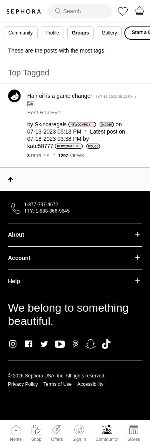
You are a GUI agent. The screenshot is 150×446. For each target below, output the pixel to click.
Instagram (13, 344)
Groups (80, 33)
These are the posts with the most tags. (57, 50)
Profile (52, 33)
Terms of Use (58, 384)
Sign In (79, 433)
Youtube (60, 345)
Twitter (44, 344)
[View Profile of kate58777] (40, 146)
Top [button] (10, 179)
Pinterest (75, 344)
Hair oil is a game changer (81, 96)
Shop (36, 439)
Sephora (23, 11)
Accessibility (90, 384)
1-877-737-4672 (41, 204)
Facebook (29, 344)
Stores (133, 439)
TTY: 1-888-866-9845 (47, 211)
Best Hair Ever (44, 112)
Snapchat (91, 344)
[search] (79, 11)
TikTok (106, 344)
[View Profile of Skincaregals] (51, 124)
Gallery (109, 33)
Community (107, 439)
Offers (57, 439)
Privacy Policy (23, 384)
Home (16, 439)
